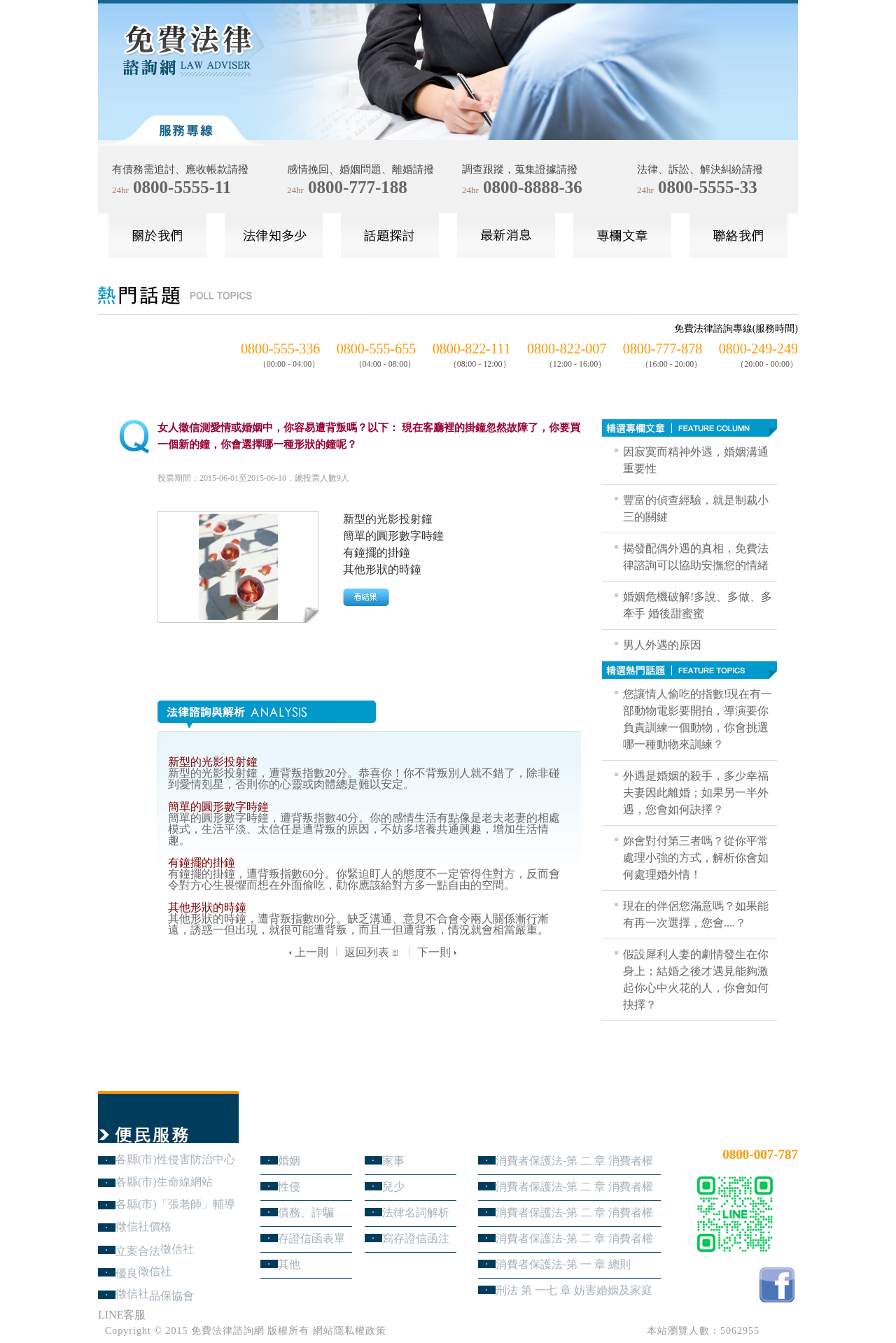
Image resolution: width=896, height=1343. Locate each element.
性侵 (289, 1187)
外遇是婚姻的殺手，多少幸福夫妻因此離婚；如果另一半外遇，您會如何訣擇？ (696, 792)
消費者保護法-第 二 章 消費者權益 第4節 (574, 1161)
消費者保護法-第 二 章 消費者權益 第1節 (574, 1238)
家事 (393, 1161)
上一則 (307, 952)
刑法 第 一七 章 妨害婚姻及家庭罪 (574, 1290)
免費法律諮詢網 (228, 1331)
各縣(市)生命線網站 (164, 1182)
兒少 (393, 1187)
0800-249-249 (758, 348)
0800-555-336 (280, 348)
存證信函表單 (311, 1238)
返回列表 (372, 952)
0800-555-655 (376, 348)
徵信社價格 (143, 1226)
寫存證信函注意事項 (415, 1238)
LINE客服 (122, 1315)
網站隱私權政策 (349, 1331)
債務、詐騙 (306, 1212)
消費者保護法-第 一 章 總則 (563, 1264)
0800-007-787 (760, 1154)
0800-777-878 (662, 348)
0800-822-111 (472, 348)
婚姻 (289, 1161)
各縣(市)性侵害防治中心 (175, 1159)
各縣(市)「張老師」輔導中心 (175, 1204)
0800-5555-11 (182, 187)
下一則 (438, 952)
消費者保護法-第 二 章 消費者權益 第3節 (574, 1187)
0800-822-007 (566, 348)
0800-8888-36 (532, 187)
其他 (289, 1264)
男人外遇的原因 (662, 645)
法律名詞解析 (415, 1212)
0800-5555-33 (707, 187)
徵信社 (177, 1249)
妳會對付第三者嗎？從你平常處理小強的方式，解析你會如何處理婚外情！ (696, 857)
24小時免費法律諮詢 (747, 1131)
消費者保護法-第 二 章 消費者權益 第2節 (574, 1212)
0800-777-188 (357, 187)
